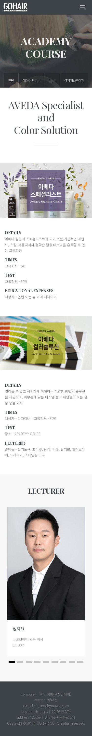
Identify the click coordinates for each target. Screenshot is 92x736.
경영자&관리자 (74, 80)
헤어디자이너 (31, 80)
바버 (52, 80)
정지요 (16, 628)
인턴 (11, 80)
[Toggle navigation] (83, 7)
